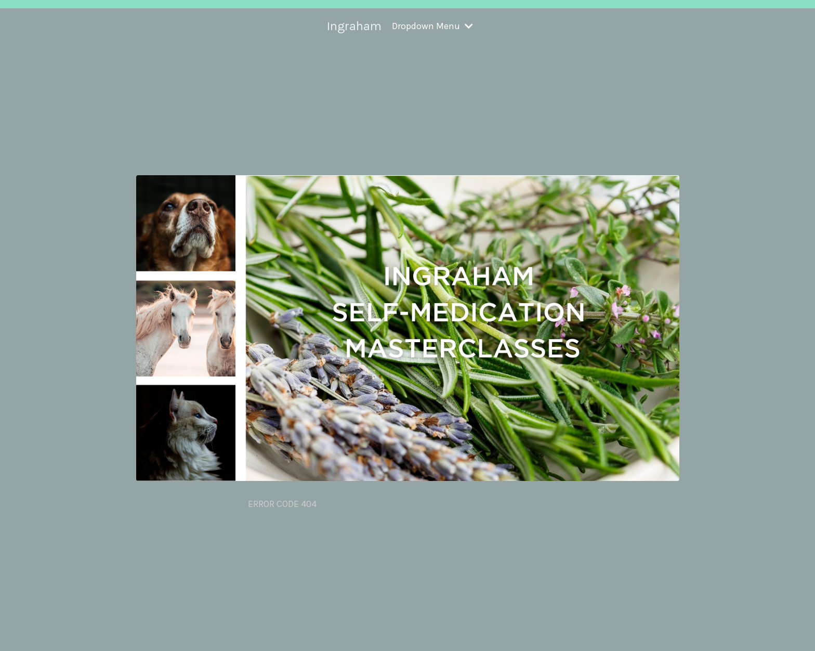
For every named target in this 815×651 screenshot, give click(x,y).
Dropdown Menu (432, 26)
